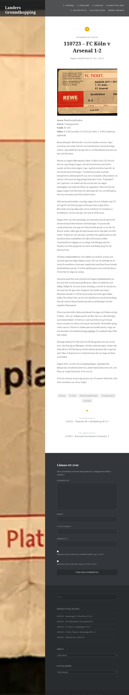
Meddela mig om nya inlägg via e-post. (77, 564)
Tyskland (87, 401)
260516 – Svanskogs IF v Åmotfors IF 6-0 (74, 616)
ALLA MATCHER (97, 10)
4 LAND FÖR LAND (115, 5)
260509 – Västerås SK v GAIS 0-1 (71, 637)
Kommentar (63, 481)
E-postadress (64, 526)
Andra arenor (116, 10)
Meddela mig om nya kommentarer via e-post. (81, 554)
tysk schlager (89, 331)
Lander (81, 58)
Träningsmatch (107, 396)
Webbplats (62, 539)
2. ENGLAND (83, 5)
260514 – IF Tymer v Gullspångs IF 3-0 (73, 627)
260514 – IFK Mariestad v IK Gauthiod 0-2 (75, 621)
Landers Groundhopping (20, 10)
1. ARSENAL (68, 5)
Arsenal (62, 396)
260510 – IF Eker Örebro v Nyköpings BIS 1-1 (76, 632)
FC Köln (72, 396)
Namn (60, 514)
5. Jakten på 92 (78, 10)
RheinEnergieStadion (87, 37)
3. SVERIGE (97, 5)
